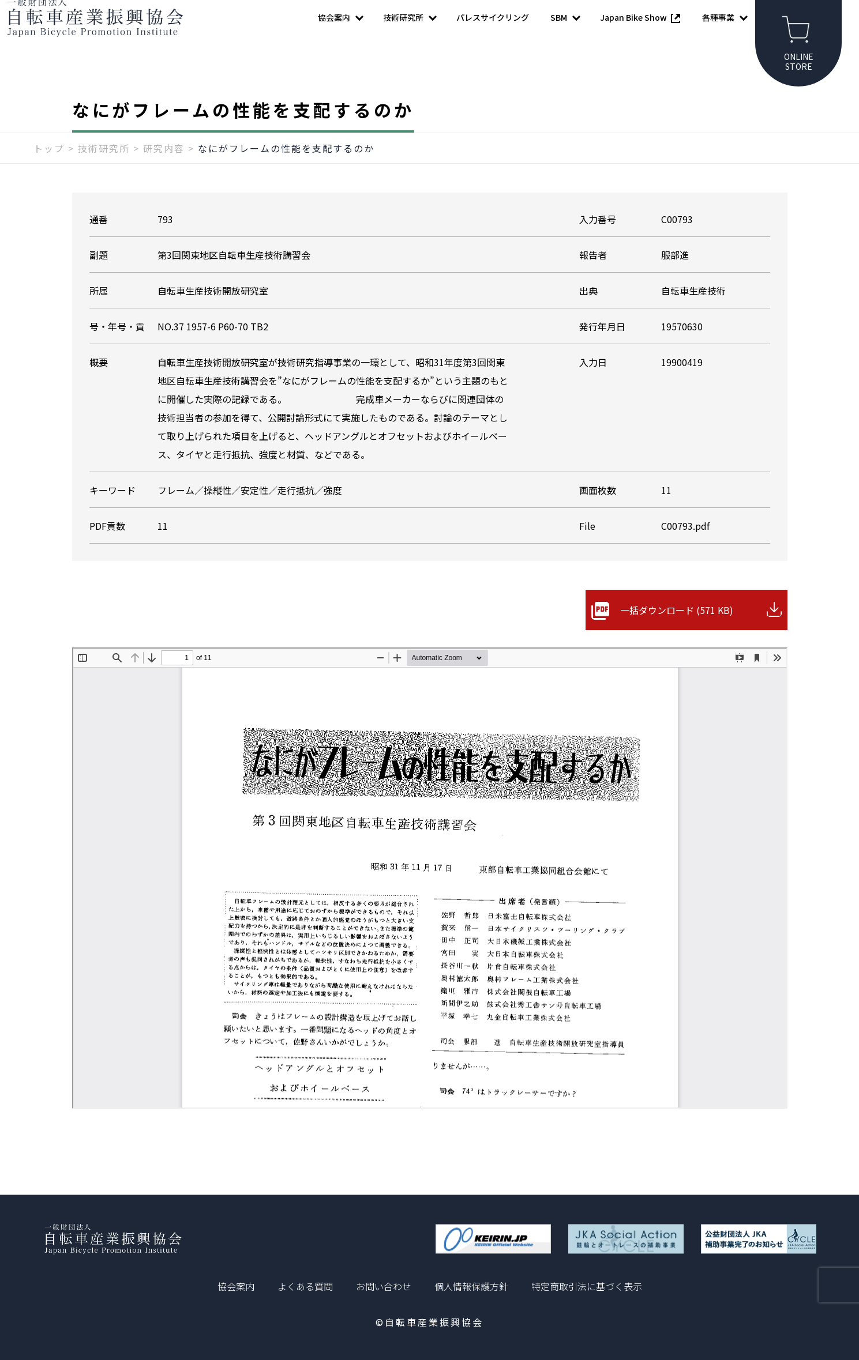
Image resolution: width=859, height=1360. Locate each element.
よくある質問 (305, 1286)
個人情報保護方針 (471, 1286)
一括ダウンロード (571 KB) (676, 633)
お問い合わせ (383, 1286)
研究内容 (164, 171)
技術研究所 (104, 171)
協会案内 (235, 1286)
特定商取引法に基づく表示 (586, 1286)
